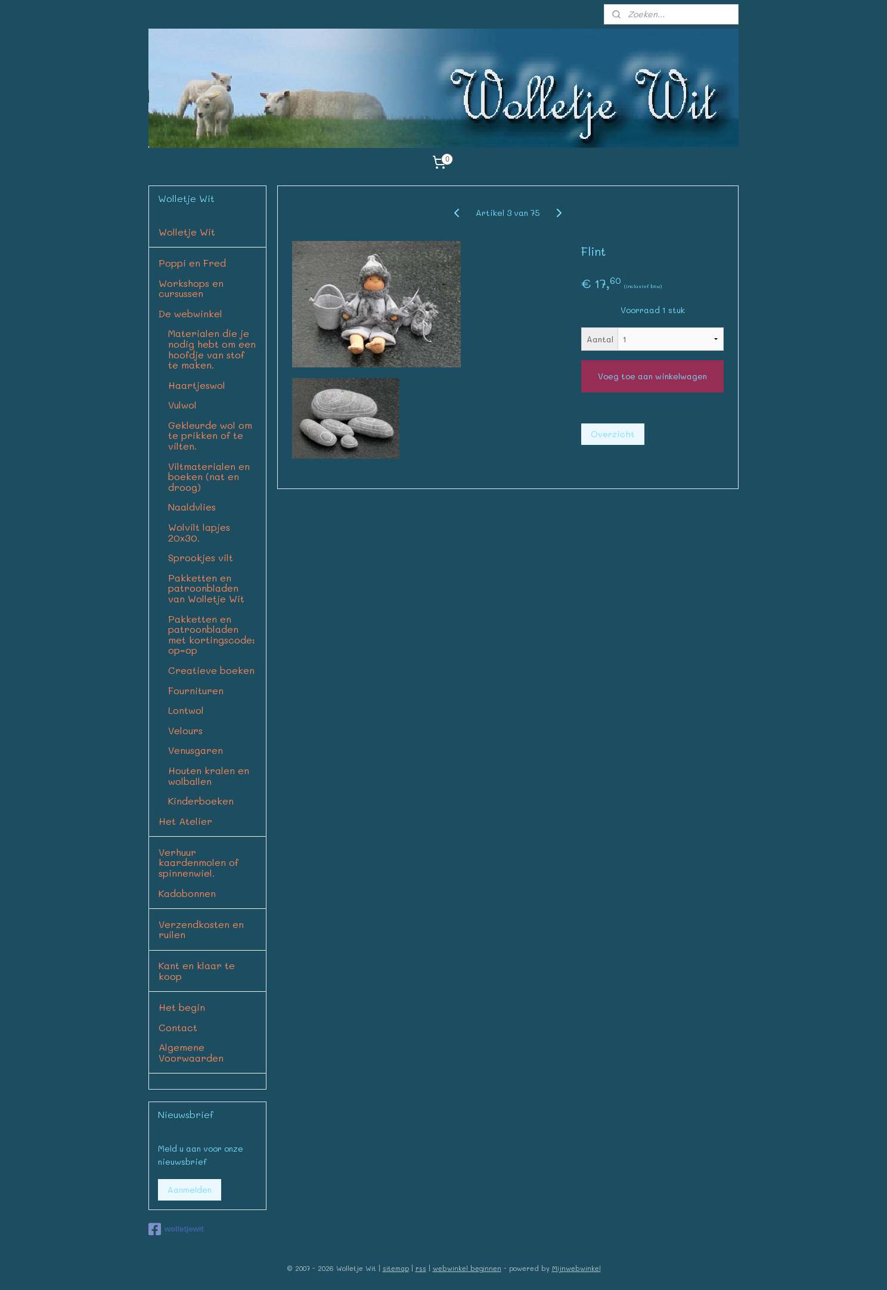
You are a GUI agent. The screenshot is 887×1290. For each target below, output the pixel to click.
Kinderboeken (201, 800)
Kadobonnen (187, 893)
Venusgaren (195, 750)
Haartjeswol (196, 385)
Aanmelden (190, 1189)
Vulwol (182, 404)
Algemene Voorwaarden (191, 1052)
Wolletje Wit (187, 231)
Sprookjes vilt (200, 557)
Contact (178, 1027)
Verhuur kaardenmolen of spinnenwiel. (198, 862)
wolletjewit (176, 1229)
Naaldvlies (192, 506)
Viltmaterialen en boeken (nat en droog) (209, 476)
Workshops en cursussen (191, 288)
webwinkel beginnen (467, 1268)
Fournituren (196, 690)
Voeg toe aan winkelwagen (652, 376)
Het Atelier (185, 821)
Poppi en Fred (192, 262)
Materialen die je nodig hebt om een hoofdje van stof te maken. (212, 349)
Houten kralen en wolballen (208, 775)
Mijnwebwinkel (576, 1268)
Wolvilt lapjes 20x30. (199, 532)
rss (420, 1268)
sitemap (396, 1268)
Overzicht (613, 434)
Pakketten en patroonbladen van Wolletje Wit (206, 588)
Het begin (182, 1007)
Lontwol (186, 710)
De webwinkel (190, 313)
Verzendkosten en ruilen (201, 929)
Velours (185, 730)
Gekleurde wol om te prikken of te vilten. (210, 435)
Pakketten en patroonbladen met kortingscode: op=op (211, 634)
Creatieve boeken (211, 670)
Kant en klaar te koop (197, 970)
